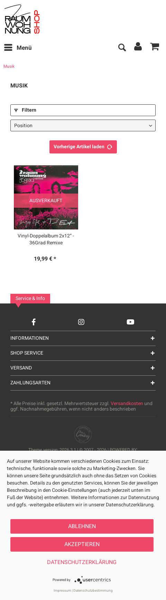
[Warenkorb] (155, 48)
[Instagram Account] (81, 322)
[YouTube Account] (131, 322)
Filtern (25, 110)
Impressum (62, 590)
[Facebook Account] (33, 322)
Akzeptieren (82, 544)
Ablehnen (82, 526)
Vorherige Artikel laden (83, 145)
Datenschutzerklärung (82, 562)
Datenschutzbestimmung (93, 590)
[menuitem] (17, 48)
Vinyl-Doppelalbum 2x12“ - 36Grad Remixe (46, 239)
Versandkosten (127, 403)
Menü (18, 47)
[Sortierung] (83, 125)
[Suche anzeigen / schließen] (122, 48)
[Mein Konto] (138, 48)
